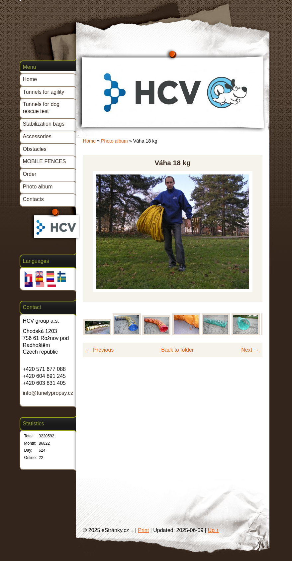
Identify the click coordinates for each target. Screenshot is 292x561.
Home (89, 141)
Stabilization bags (43, 124)
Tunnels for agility (43, 92)
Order (30, 174)
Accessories (37, 136)
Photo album (114, 141)
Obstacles (35, 149)
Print (143, 530)
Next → (250, 350)
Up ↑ (213, 530)
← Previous (100, 350)
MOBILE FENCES (44, 161)
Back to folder (177, 350)
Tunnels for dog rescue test (41, 107)
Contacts (33, 199)
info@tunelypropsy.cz (48, 393)
